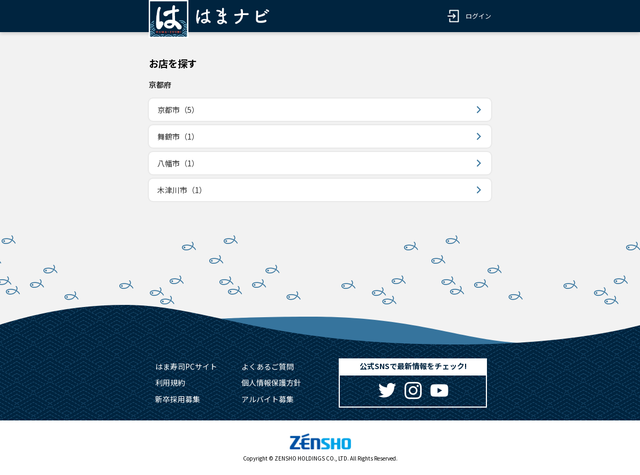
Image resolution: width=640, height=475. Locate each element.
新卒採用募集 (177, 399)
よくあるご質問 (267, 366)
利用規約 (170, 382)
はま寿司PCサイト (186, 366)
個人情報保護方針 (271, 382)
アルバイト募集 (267, 399)
